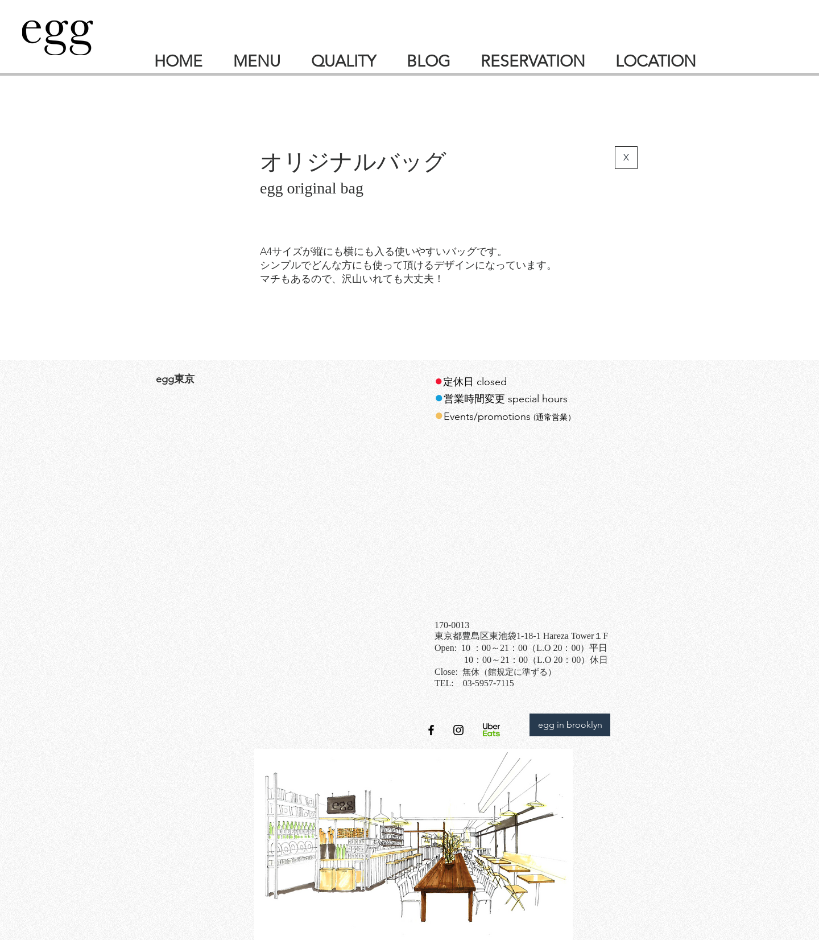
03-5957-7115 (488, 683)
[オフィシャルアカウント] (458, 730)
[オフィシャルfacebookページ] (431, 730)
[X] (626, 157)
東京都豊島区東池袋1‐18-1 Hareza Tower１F (521, 636)
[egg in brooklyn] (570, 725)
